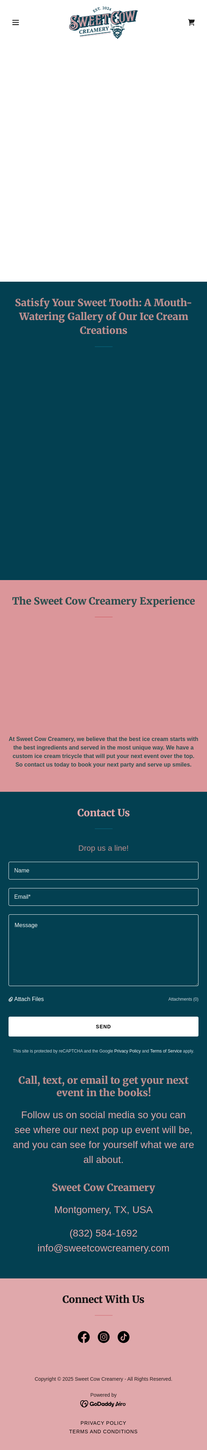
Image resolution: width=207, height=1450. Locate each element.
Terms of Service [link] (166, 1051)
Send (103, 1026)
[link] (103, 22)
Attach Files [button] (29, 999)
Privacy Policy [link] (127, 1051)
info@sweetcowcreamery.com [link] (104, 1248)
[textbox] (103, 871)
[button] (23, 22)
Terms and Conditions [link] (103, 1431)
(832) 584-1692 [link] (103, 1233)
